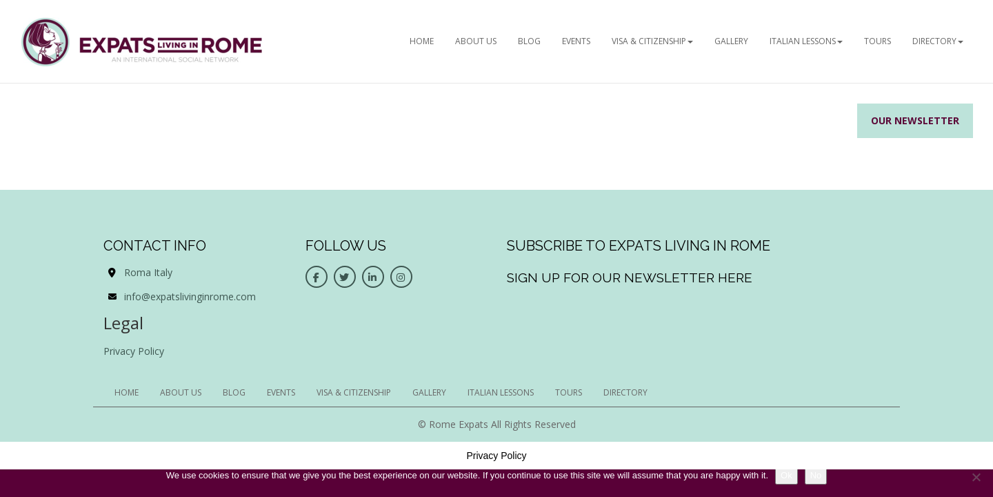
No (816, 475)
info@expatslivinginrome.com (190, 296)
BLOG (529, 41)
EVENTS (576, 41)
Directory (937, 41)
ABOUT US (475, 41)
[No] (976, 477)
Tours (877, 41)
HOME (422, 41)
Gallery (731, 41)
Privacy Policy (133, 351)
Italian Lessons (806, 41)
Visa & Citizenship (652, 41)
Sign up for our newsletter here (629, 277)
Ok (786, 475)
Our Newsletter (915, 120)
